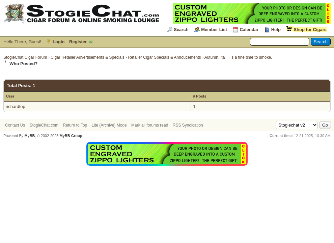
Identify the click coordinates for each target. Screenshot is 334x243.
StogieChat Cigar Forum (25, 57)
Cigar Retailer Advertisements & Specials (87, 57)
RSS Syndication (188, 125)
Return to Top (75, 125)
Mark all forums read (149, 125)
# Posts (199, 96)
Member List (214, 29)
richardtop (15, 106)
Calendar (249, 29)
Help (276, 29)
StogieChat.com (44, 125)
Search (181, 29)
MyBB (29, 136)
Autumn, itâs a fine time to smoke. (238, 57)
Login (58, 41)
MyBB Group (70, 136)
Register (78, 41)
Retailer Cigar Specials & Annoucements (164, 57)
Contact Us (15, 125)
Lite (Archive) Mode (109, 125)
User (10, 96)
